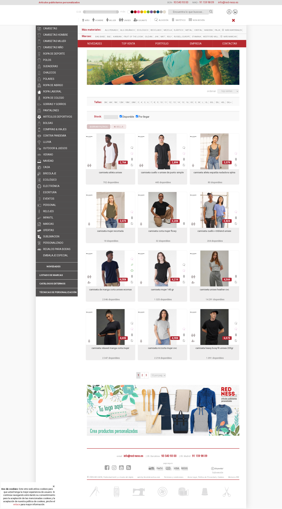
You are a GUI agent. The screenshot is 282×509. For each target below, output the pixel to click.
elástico (178, 30)
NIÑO (85, 20)
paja (217, 30)
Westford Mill (210, 36)
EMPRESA (196, 43)
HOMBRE (97, 20)
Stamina (196, 36)
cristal (198, 30)
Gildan (148, 36)
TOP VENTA (128, 43)
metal (188, 30)
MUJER (111, 20)
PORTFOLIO (162, 43)
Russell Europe (182, 36)
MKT (162, 36)
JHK (156, 36)
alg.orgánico (127, 30)
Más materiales (232, 30)
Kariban (117, 36)
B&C (109, 36)
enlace (16, 504)
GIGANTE (140, 20)
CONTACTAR (229, 43)
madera (208, 30)
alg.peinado (111, 30)
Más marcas (228, 36)
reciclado (155, 30)
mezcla (167, 30)
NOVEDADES (94, 43)
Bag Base (100, 36)
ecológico (142, 30)
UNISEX (125, 20)
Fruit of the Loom (133, 36)
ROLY (169, 36)
